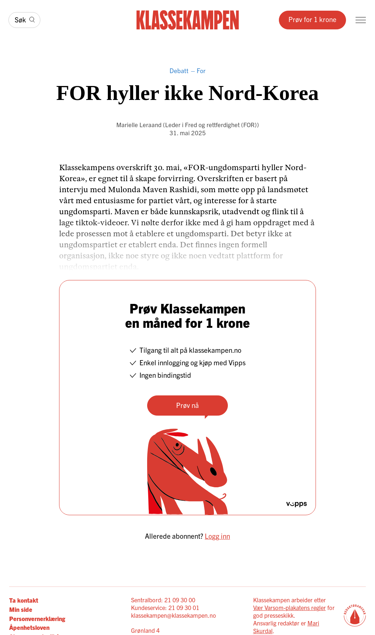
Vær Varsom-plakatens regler (289, 607)
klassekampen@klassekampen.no (173, 615)
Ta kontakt (23, 600)
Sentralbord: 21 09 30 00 (163, 599)
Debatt (179, 70)
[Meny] (361, 20)
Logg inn (217, 535)
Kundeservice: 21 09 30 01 (165, 607)
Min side (20, 609)
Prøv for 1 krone (312, 19)
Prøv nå (187, 405)
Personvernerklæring (37, 618)
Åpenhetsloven (29, 627)
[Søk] (24, 20)
